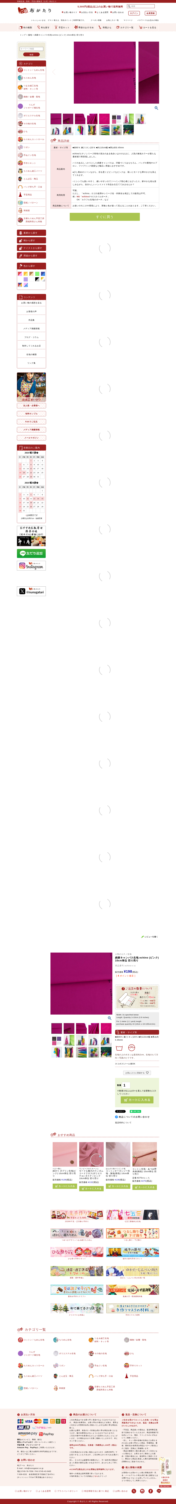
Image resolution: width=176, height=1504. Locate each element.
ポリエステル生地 (32, 115)
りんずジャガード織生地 (32, 106)
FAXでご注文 (31, 422)
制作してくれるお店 (31, 346)
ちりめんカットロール (34, 139)
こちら (95, 1476)
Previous (54, 70)
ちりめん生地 (30, 78)
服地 (30, 35)
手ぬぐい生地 (30, 155)
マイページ (128, 20)
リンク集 (31, 363)
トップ (23, 35)
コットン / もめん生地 (34, 70)
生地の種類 (31, 354)
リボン (27, 147)
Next (156, 70)
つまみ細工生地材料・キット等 (31, 87)
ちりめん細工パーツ (33, 171)
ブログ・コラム (31, 337)
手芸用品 (28, 195)
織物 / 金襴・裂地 (32, 97)
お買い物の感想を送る (31, 303)
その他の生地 (30, 123)
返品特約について (123, 1122)
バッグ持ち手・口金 (33, 187)
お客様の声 (31, 311)
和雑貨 (27, 210)
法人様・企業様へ (31, 405)
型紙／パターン (31, 203)
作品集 (31, 320)
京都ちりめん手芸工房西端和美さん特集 (34, 219)
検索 (31, 55)
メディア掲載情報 (31, 328)
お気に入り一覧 (112, 20)
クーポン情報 (96, 20)
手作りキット (30, 163)
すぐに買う (105, 217)
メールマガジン (31, 438)
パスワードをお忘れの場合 (148, 20)
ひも (26, 131)
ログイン (134, 13)
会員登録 (150, 13)
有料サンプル (31, 414)
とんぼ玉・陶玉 (31, 179)
